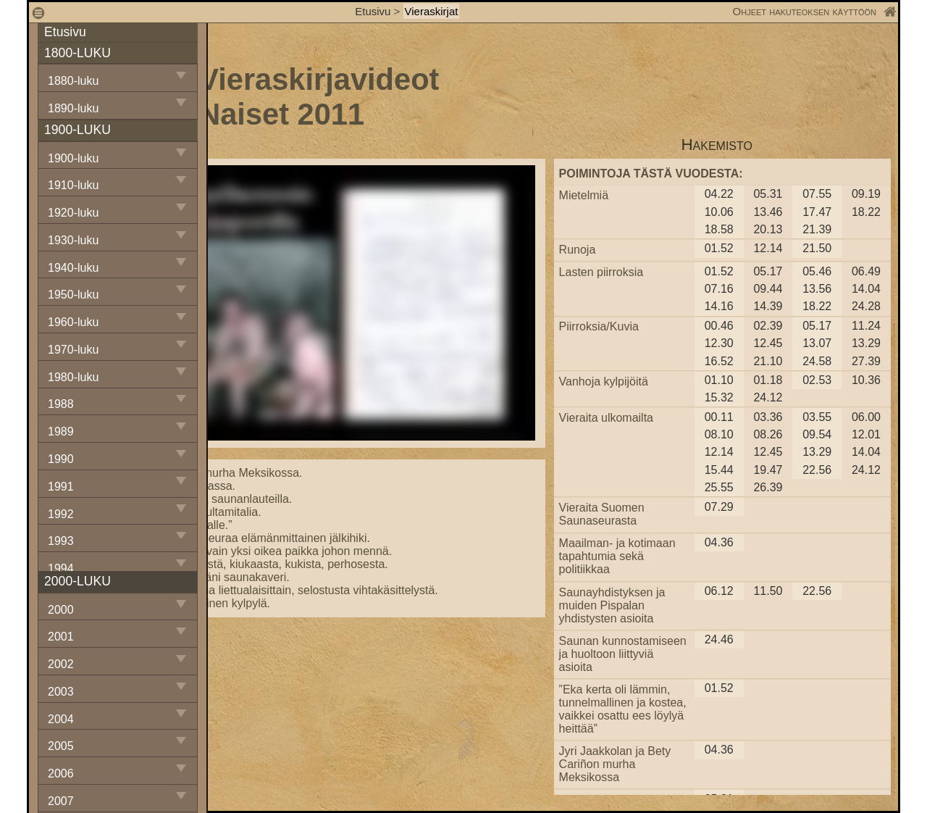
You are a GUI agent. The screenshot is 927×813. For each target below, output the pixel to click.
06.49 (866, 271)
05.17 (767, 271)
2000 (61, 610)
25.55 (719, 487)
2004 (61, 719)
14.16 (719, 306)
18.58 (719, 229)
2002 (61, 664)
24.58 (816, 361)
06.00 (866, 417)
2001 (61, 636)
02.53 (816, 380)
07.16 (719, 289)
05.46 (816, 271)
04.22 (719, 194)
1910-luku (73, 185)
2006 (61, 773)
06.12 (719, 591)
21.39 (816, 229)
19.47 (767, 470)
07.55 (816, 194)
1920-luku (73, 213)
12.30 (719, 343)
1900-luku (73, 158)
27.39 (866, 361)
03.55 (816, 417)
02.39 (767, 326)
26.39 (767, 487)
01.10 (719, 380)
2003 (61, 691)
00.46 (719, 326)
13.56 (816, 289)
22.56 (816, 470)
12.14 (767, 248)
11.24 (866, 326)
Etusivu (374, 11)
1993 (61, 541)
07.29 (719, 507)
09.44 (767, 289)
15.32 (719, 397)
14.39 (767, 306)
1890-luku (73, 108)
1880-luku (73, 81)
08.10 (719, 434)
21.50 (816, 248)
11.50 (767, 591)
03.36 (767, 417)
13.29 (866, 343)
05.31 (767, 194)
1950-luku (73, 294)
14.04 (866, 289)
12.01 (866, 434)
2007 (61, 801)
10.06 (719, 212)
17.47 (816, 212)
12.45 (767, 343)
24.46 (719, 639)
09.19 (866, 194)
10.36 (866, 380)
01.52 (719, 248)
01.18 (767, 380)
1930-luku (73, 240)
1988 (61, 404)
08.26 (767, 434)
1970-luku (73, 349)
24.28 (866, 306)
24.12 (767, 397)
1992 (61, 514)
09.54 (816, 434)
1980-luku (73, 377)
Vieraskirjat (431, 11)
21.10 (767, 361)
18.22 (866, 212)
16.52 (719, 361)
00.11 (719, 417)
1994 (61, 568)
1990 (61, 459)
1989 (61, 431)
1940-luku (73, 268)
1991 (61, 486)
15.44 (719, 470)
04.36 (719, 542)
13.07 (816, 343)
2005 (61, 746)
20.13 (767, 229)
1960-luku (73, 322)
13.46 (767, 212)
